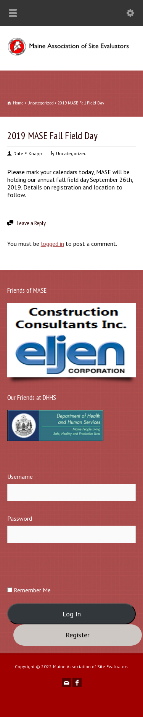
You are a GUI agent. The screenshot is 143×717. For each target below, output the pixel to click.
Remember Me (29, 590)
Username (20, 476)
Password (19, 518)
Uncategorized (71, 153)
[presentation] (65, 564)
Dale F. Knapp (27, 153)
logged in (52, 243)
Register (78, 634)
